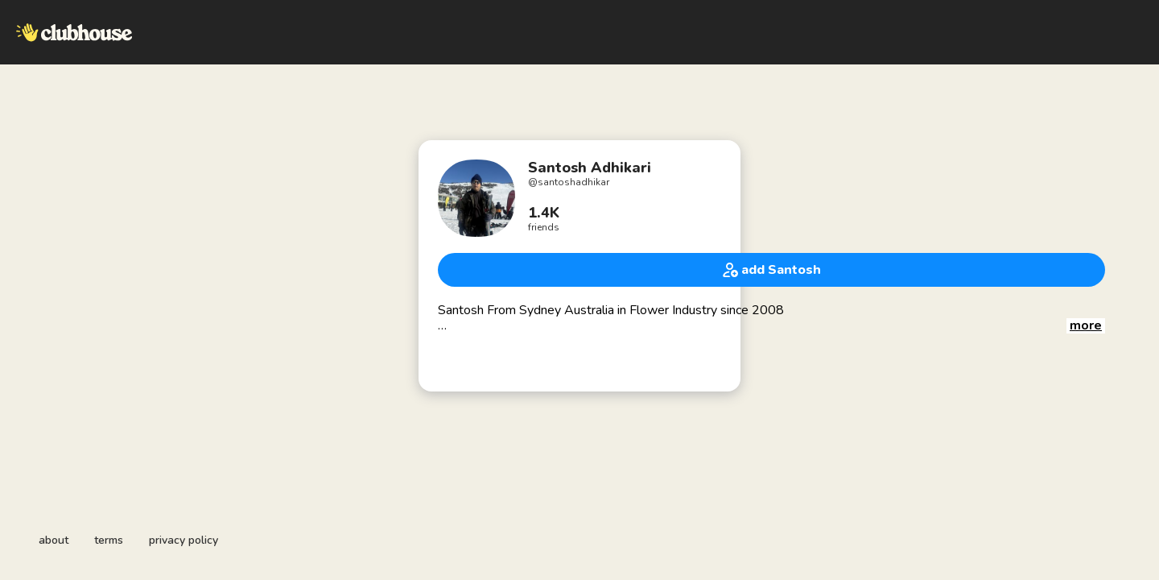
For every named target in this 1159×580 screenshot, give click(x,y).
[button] (1085, 326)
